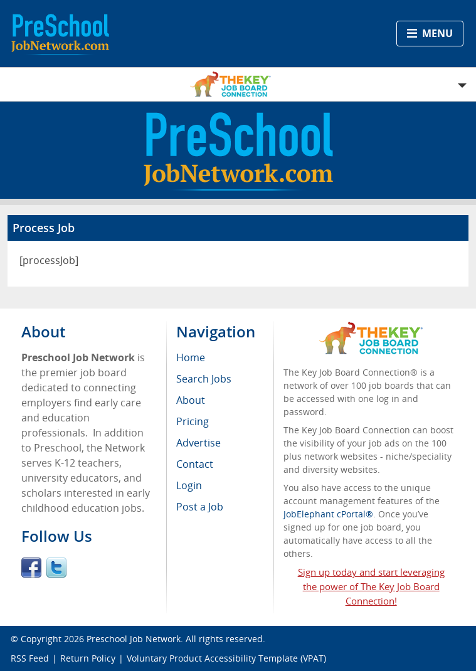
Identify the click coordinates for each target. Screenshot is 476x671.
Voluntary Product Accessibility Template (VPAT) (226, 658)
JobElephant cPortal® (328, 514)
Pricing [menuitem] (192, 421)
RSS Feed (30, 658)
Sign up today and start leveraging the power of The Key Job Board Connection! (371, 586)
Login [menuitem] (189, 485)
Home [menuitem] (190, 357)
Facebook (31, 567)
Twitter (56, 567)
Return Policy (87, 658)
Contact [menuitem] (194, 464)
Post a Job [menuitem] (199, 507)
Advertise (198, 443)
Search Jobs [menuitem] (203, 379)
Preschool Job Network (134, 639)
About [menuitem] (190, 400)
